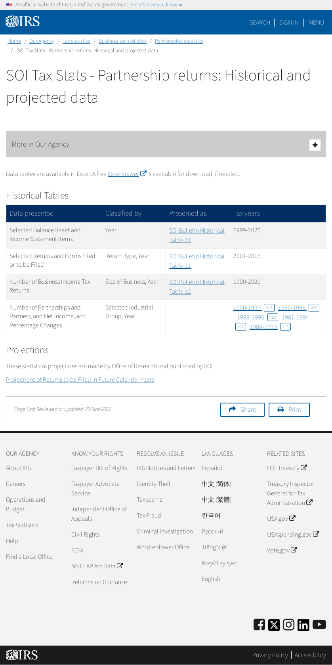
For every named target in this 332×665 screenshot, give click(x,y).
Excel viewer (127, 174)
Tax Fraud (149, 515)
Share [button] (248, 410)
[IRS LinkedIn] (303, 627)
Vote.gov (282, 550)
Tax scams (149, 499)
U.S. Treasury (287, 468)
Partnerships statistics (179, 41)
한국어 (211, 515)
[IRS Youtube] (319, 625)
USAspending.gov (293, 534)
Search (260, 23)
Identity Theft (153, 484)
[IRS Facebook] (259, 625)
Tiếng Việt (214, 547)
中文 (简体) (216, 484)
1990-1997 (254, 308)
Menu (316, 23)
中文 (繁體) (216, 499)
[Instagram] (288, 625)
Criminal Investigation (165, 531)
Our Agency (41, 41)
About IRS (18, 468)
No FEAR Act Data (97, 566)
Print (294, 410)
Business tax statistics (123, 41)
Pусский (212, 531)
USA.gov (281, 518)
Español (212, 468)
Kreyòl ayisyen (220, 563)
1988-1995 (257, 317)
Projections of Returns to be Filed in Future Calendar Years (80, 379)
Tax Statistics (22, 525)
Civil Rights (85, 534)
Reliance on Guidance (99, 582)
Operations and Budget (26, 504)
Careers (15, 484)
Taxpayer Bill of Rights (99, 468)
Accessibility (310, 655)
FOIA (77, 550)
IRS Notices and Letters (166, 468)
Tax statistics (76, 41)
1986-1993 (270, 327)
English (211, 579)
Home (14, 41)
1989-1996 (298, 308)
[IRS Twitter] (274, 627)
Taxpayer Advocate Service (95, 489)
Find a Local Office (29, 556)
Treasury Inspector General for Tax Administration (290, 493)
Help (12, 541)
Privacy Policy (270, 655)
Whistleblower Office (163, 547)
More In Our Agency (166, 145)
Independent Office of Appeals (99, 514)
